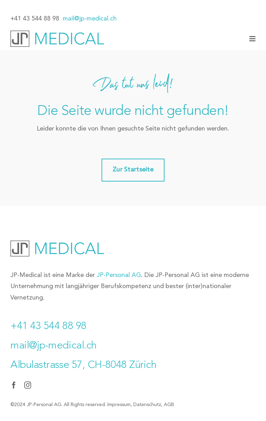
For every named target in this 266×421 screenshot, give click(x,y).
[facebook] (13, 385)
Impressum (119, 404)
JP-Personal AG (119, 275)
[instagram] (27, 385)
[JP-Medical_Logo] (57, 34)
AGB (169, 404)
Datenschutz (147, 404)
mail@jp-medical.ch (90, 19)
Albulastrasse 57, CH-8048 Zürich (83, 365)
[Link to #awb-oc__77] (252, 38)
